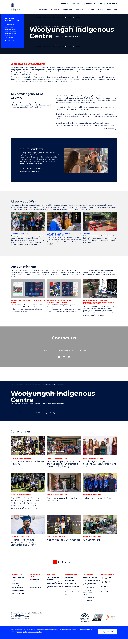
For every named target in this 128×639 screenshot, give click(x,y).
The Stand (33, 582)
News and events (10, 40)
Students (89, 4)
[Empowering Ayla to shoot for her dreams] (64, 482)
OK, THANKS (108, 632)
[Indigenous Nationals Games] (100, 482)
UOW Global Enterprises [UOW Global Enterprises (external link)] (87, 591)
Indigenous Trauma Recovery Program (10, 34)
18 (69, 562)
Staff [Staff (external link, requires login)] (100, 4)
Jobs (66, 595)
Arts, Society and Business (53, 578)
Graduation (69, 577)
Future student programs (31, 168)
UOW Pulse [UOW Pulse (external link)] (87, 600)
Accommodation (17, 587)
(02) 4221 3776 (47, 350)
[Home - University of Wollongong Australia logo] (16, 7)
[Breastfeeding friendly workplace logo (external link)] (110, 617)
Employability (9, 37)
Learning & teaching (72, 586)
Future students (9, 24)
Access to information (72, 592)
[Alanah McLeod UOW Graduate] (64, 524)
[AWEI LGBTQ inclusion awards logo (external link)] (97, 617)
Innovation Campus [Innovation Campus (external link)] (89, 577)
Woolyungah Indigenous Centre (12, 19)
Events (32, 585)
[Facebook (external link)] (59, 357)
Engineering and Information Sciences (54, 582)
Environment (69, 580)
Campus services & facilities (52, 17)
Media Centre (34, 579)
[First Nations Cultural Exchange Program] (28, 445)
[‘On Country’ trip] (100, 524)
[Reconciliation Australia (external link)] (84, 617)
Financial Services (71, 589)
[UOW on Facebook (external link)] (102, 577)
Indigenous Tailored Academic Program (10, 30)
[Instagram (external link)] (64, 357)
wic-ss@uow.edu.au (66, 350)
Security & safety (18, 590)
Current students (9, 27)
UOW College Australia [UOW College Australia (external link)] (90, 580)
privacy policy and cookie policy (29, 632)
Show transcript (108, 129)
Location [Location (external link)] (83, 350)
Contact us (104, 586)
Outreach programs (28, 172)
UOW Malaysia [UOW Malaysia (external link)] (88, 598)
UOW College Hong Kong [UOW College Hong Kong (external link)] (89, 584)
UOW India (86, 595)
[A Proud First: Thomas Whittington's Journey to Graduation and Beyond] (28, 524)
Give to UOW (105, 592)
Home (31, 17)
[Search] (64, 4)
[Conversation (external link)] (110, 581)
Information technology (16, 584)
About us (7, 42)
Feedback (104, 589)
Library (80, 4)
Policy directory (70, 583)
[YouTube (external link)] (110, 577)
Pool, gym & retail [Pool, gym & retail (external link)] (18, 593)
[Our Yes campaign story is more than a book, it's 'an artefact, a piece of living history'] (64, 445)
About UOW (38, 17)
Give (73, 4)
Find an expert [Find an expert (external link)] (34, 587)
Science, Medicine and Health (55, 587)
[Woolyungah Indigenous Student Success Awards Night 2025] (100, 445)
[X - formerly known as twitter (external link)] (106, 577)
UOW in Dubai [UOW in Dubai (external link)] (87, 587)
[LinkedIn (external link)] (69, 357)
